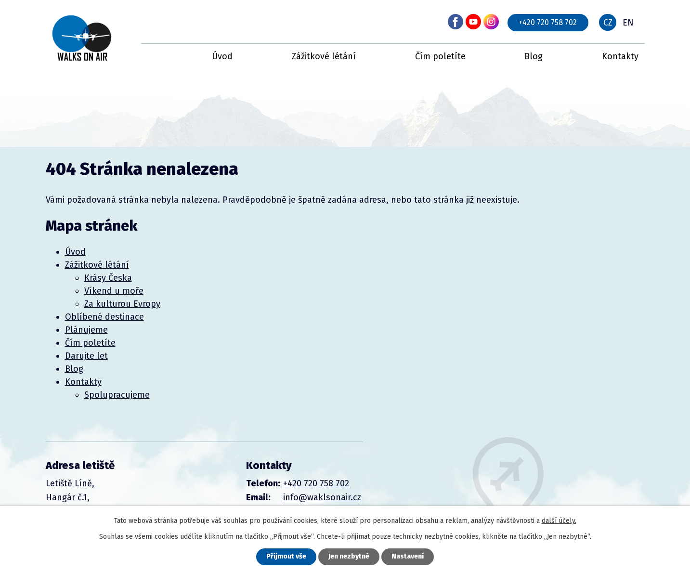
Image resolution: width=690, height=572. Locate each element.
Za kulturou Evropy (122, 304)
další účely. (559, 521)
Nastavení (407, 557)
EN (628, 22)
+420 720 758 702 (548, 22)
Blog (533, 56)
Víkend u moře (113, 291)
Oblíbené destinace (104, 317)
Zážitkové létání (324, 56)
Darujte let (86, 356)
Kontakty (620, 56)
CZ (607, 22)
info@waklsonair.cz (322, 497)
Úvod (222, 56)
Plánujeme (86, 330)
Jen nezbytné (348, 557)
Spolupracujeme (117, 395)
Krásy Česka (108, 278)
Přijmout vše (286, 557)
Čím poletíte (440, 56)
